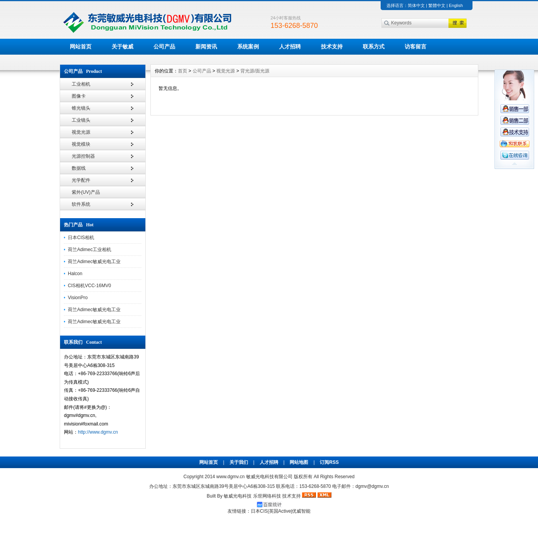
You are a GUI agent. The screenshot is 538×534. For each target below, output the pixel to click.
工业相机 (81, 84)
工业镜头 (81, 120)
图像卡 (79, 96)
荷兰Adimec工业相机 (89, 249)
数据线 (79, 168)
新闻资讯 (206, 46)
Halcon (75, 273)
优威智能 (301, 511)
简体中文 (416, 5)
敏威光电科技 (238, 496)
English (456, 5)
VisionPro (78, 297)
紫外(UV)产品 (86, 192)
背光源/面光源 (254, 71)
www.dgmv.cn (230, 476)
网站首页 (80, 46)
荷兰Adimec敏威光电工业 (94, 261)
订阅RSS (329, 462)
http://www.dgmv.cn (98, 432)
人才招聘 (290, 46)
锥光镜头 (81, 108)
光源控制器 (83, 156)
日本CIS (259, 511)
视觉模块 (81, 144)
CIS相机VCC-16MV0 (89, 285)
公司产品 (164, 46)
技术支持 (332, 46)
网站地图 (299, 462)
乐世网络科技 (267, 496)
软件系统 (81, 204)
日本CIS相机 (81, 237)
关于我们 (238, 462)
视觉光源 (81, 132)
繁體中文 (436, 5)
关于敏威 (122, 46)
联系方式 (374, 46)
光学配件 (81, 180)
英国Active (280, 511)
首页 (182, 71)
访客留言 (415, 46)
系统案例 (248, 46)
